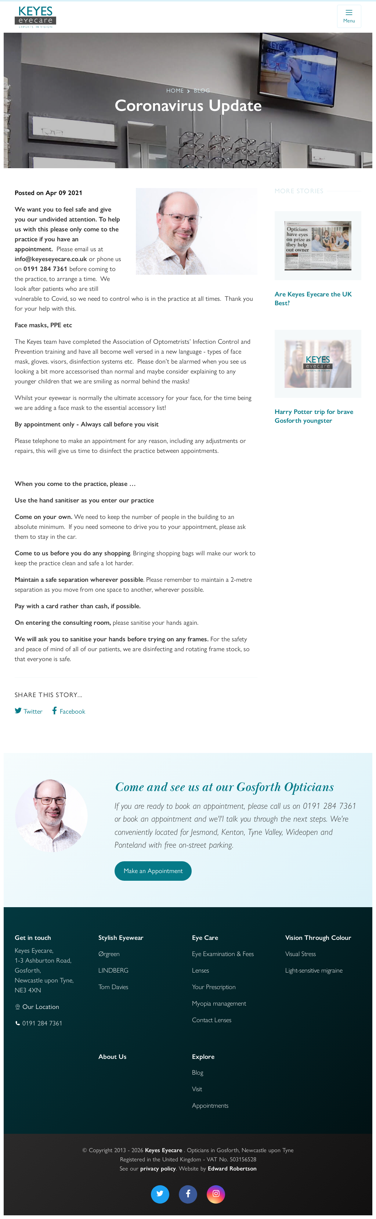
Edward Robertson (232, 1168)
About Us (112, 1057)
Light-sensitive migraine (314, 970)
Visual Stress (300, 954)
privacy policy (158, 1168)
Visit (197, 1089)
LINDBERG (113, 970)
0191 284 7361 (42, 1023)
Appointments (210, 1105)
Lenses (200, 970)
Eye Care (205, 938)
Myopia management (219, 1003)
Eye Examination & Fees (223, 954)
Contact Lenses (211, 1020)
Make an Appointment (153, 871)
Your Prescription (214, 987)
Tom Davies (113, 987)
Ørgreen (109, 954)
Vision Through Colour (318, 938)
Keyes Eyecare (163, 1150)
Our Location (40, 1007)
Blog (197, 1072)
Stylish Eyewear (121, 938)
